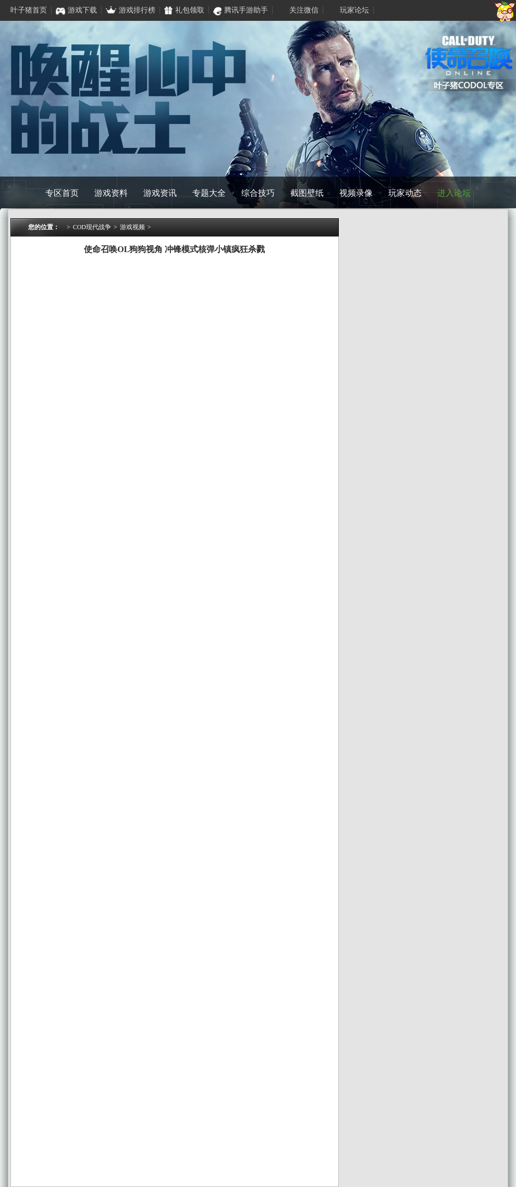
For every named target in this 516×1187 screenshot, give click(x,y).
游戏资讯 (160, 193)
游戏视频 (132, 227)
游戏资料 (111, 193)
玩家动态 (405, 193)
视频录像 (356, 193)
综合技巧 (258, 193)
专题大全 (209, 193)
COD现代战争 (92, 227)
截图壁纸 (307, 193)
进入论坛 (454, 193)
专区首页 (62, 193)
